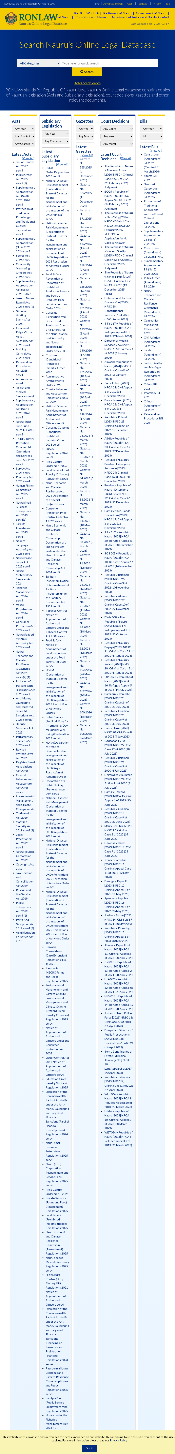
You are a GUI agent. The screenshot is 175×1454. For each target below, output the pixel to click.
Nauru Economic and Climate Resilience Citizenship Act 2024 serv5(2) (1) (24, 664)
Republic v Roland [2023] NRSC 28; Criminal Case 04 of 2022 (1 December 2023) (116, 425)
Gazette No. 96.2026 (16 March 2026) (86, 584)
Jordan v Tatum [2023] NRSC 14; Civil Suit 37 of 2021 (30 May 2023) (118, 919)
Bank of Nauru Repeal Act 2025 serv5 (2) (25, 302)
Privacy (157, 3)
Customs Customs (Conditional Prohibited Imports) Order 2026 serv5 (57, 436)
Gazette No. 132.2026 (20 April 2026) (86, 393)
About (130, 3)
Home (96, 3)
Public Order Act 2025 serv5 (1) (24, 179)
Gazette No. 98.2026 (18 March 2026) (86, 627)
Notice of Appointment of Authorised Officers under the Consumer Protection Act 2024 (57, 1040)
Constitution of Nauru (90, 17)
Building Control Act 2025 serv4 (23, 353)
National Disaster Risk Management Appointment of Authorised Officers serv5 (57, 414)
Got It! (89, 1448)
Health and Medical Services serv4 (25, 392)
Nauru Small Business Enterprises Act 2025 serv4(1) (23, 511)
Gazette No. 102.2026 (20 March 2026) (86, 691)
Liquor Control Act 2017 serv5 (25, 166)
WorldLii (92, 13)
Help (167, 3)
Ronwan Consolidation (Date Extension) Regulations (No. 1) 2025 (56, 955)
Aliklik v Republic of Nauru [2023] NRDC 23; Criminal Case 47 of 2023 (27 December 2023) (118, 447)
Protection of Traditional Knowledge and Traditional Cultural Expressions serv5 (25, 221)
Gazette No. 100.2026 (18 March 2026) (86, 712)
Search (87, 72)
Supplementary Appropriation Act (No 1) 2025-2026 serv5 (25, 409)
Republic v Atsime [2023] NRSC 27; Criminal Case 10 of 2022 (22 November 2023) (116, 604)
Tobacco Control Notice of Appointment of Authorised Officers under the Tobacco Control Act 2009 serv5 (57, 623)
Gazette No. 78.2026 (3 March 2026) (86, 435)
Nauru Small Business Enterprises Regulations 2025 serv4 (57, 1151)
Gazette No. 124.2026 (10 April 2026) (86, 371)
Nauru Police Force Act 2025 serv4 (24, 562)
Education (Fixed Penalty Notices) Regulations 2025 (57, 1083)
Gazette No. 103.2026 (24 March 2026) (86, 669)
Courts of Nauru (59, 17)
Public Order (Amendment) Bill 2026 (152, 282)
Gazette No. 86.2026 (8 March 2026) (86, 499)
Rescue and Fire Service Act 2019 (23, 894)
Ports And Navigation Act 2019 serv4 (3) (25, 924)
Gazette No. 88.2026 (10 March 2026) (86, 520)
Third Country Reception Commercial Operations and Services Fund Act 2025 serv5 (25, 451)
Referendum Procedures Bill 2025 (153, 418)
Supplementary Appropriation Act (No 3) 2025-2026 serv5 (25, 196)
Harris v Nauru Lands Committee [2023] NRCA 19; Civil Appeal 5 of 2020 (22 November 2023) (118, 519)
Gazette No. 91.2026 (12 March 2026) (86, 563)
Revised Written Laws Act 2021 (24, 754)
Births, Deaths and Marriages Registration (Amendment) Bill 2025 (153, 371)
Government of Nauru (151, 13)
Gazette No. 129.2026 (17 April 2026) (86, 414)
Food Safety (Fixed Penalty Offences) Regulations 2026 (57, 474)
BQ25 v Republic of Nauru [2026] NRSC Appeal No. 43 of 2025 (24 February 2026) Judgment (118, 200)
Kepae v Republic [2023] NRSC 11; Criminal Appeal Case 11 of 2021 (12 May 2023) (117, 868)
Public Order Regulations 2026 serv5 (57, 172)
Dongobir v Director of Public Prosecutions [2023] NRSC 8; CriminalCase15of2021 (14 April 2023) (118, 1038)
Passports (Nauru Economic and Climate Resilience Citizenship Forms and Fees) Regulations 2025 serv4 (57, 1381)
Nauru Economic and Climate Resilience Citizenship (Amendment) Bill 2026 (152, 303)
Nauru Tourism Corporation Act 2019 (25, 856)
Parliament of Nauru (117, 13)
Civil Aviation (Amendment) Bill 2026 (152, 342)
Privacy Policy (118, 1440)
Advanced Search (113, 3)
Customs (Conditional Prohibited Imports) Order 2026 (55, 363)
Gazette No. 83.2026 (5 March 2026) (86, 542)
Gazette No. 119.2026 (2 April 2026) (86, 265)
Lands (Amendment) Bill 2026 (152, 354)
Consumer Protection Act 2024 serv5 (25, 626)
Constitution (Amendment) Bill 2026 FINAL (153, 252)
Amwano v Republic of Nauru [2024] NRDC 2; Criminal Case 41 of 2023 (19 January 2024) (118, 370)
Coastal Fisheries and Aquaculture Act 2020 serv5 (24, 783)
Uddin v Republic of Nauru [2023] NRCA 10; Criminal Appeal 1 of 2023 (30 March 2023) (117, 1119)
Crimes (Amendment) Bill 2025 (152, 406)
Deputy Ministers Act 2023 (24, 728)
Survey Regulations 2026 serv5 (57, 453)
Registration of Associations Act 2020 (25, 766)
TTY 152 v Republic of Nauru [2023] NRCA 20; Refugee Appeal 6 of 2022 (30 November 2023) (118, 540)
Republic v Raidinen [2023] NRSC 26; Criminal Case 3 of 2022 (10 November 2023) (116, 583)
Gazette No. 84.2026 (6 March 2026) (86, 478)
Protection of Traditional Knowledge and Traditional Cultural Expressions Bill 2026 (153, 213)
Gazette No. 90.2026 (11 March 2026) (86, 606)
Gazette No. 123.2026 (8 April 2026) (86, 329)
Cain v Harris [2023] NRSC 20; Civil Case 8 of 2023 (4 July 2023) (118, 732)
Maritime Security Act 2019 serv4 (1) (25, 826)
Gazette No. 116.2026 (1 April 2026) (86, 244)
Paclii (78, 13)
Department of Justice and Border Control (140, 17)
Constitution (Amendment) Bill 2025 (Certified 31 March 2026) (152, 163)
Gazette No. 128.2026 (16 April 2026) (86, 286)
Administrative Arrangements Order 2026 (55, 381)
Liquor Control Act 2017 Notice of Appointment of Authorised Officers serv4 (57, 1066)
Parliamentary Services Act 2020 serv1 (24, 741)
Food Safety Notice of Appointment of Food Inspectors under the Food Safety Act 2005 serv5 (56, 653)
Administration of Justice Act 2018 (25, 937)
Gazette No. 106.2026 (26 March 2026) (86, 733)
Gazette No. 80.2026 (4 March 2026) (86, 457)
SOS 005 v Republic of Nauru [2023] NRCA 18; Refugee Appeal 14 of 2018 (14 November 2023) (118, 562)
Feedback (143, 3)
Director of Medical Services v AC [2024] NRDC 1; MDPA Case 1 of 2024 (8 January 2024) (118, 349)
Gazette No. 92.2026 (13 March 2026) (86, 648)
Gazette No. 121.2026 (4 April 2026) (86, 308)
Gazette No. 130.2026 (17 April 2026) (86, 350)
